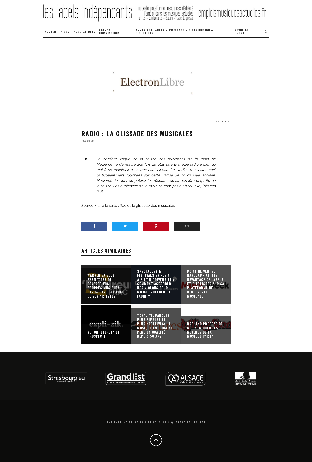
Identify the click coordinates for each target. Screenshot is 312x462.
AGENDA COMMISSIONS (109, 31)
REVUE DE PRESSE (242, 31)
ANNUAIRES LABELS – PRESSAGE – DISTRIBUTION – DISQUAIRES (174, 31)
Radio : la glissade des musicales (147, 205)
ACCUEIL (51, 31)
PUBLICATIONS (84, 31)
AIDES (65, 31)
